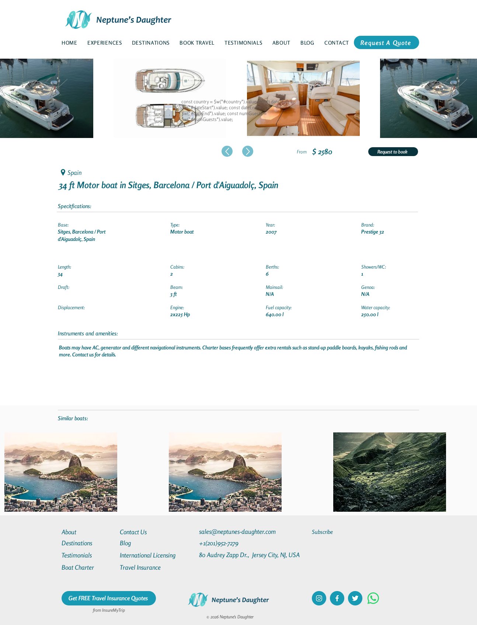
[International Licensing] (153, 555)
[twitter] (355, 598)
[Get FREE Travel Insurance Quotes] (109, 598)
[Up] (227, 151)
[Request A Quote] (386, 42)
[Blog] (146, 543)
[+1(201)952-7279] (233, 543)
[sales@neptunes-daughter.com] (239, 531)
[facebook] (337, 598)
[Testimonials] (88, 555)
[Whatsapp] (373, 598)
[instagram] (319, 598)
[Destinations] (88, 543)
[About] (88, 531)
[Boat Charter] (88, 567)
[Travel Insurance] (146, 567)
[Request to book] (393, 151)
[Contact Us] (146, 531)
